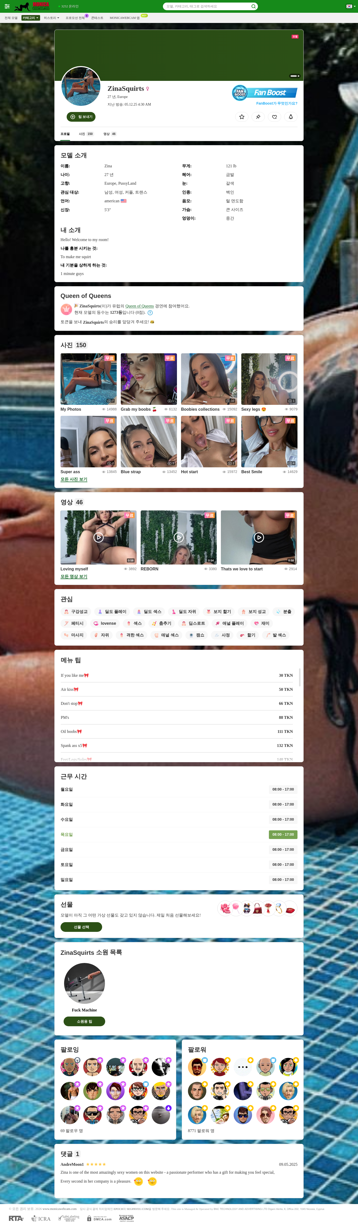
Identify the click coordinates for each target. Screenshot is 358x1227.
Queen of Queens (139, 306)
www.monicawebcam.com (60, 1209)
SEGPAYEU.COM (138, 1208)
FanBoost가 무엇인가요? (276, 103)
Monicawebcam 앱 (126, 17)
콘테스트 (97, 18)
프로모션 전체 (76, 17)
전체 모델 (11, 18)
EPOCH (118, 1208)
